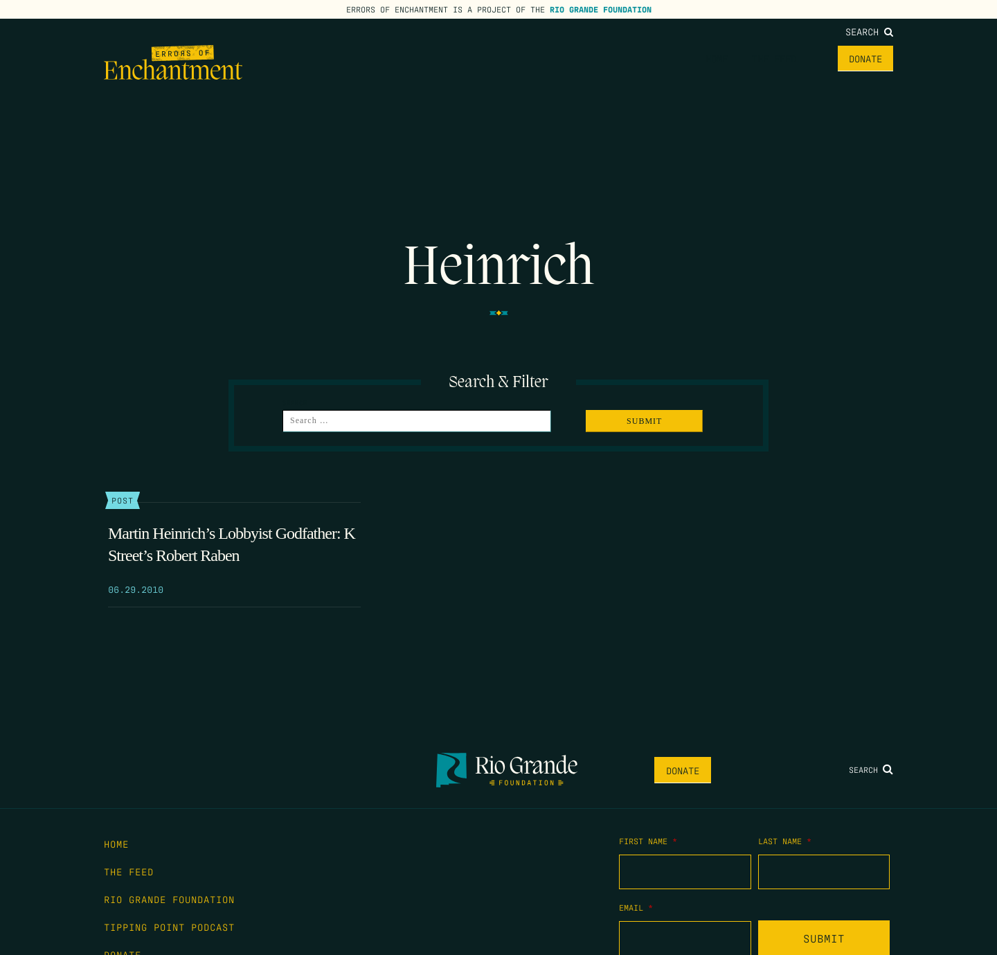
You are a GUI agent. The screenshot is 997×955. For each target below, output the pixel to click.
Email (636, 907)
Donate (865, 58)
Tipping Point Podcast (169, 926)
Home (717, 58)
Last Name (784, 840)
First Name (648, 840)
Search (869, 31)
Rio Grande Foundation (601, 9)
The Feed (774, 58)
